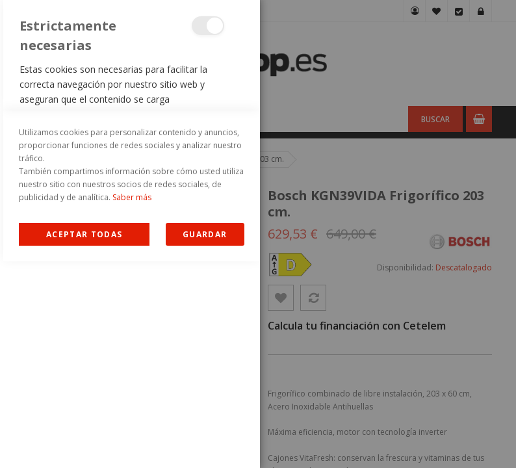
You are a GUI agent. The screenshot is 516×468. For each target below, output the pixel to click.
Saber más (131, 404)
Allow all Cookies (84, 441)
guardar (205, 441)
